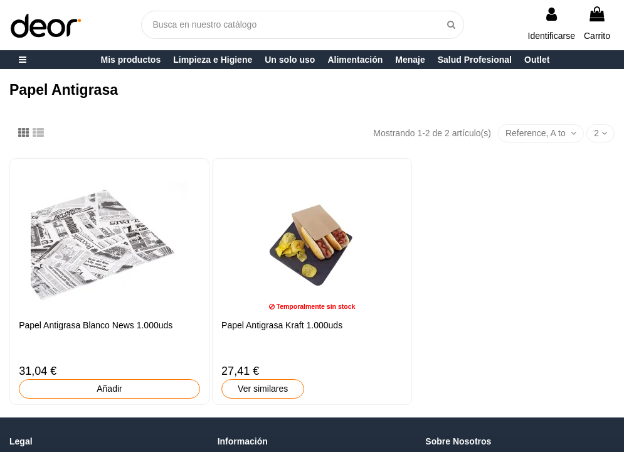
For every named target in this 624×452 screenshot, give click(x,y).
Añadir (109, 389)
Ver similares (263, 389)
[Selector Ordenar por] (541, 133)
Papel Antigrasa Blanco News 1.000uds (95, 325)
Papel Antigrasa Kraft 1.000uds (281, 325)
